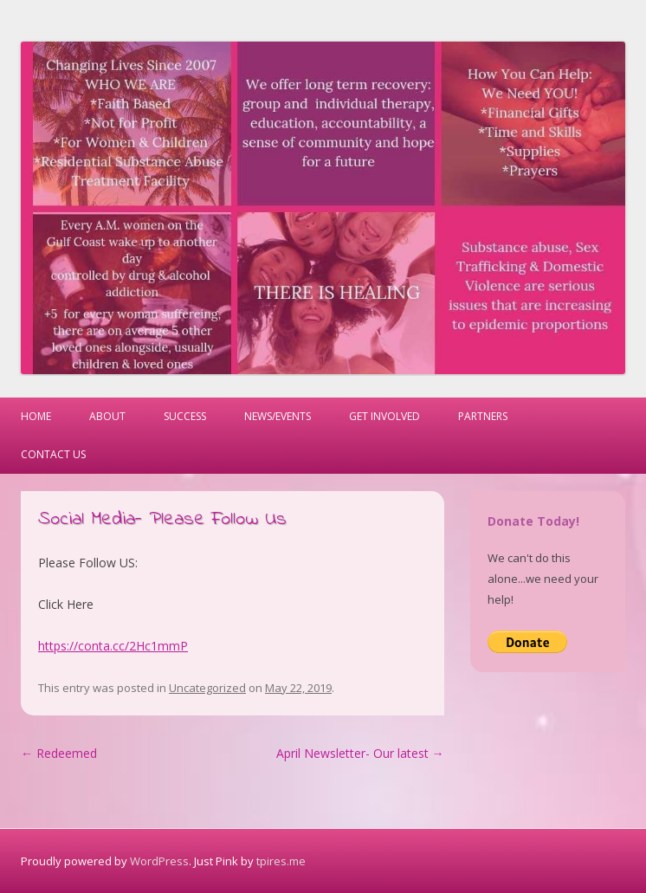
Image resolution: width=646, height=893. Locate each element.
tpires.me (281, 861)
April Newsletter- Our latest (360, 753)
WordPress (159, 861)
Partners (482, 416)
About (107, 416)
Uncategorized (207, 688)
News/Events (277, 416)
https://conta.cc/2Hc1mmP (113, 645)
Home (36, 416)
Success (185, 416)
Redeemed (59, 753)
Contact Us (53, 454)
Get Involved (384, 416)
